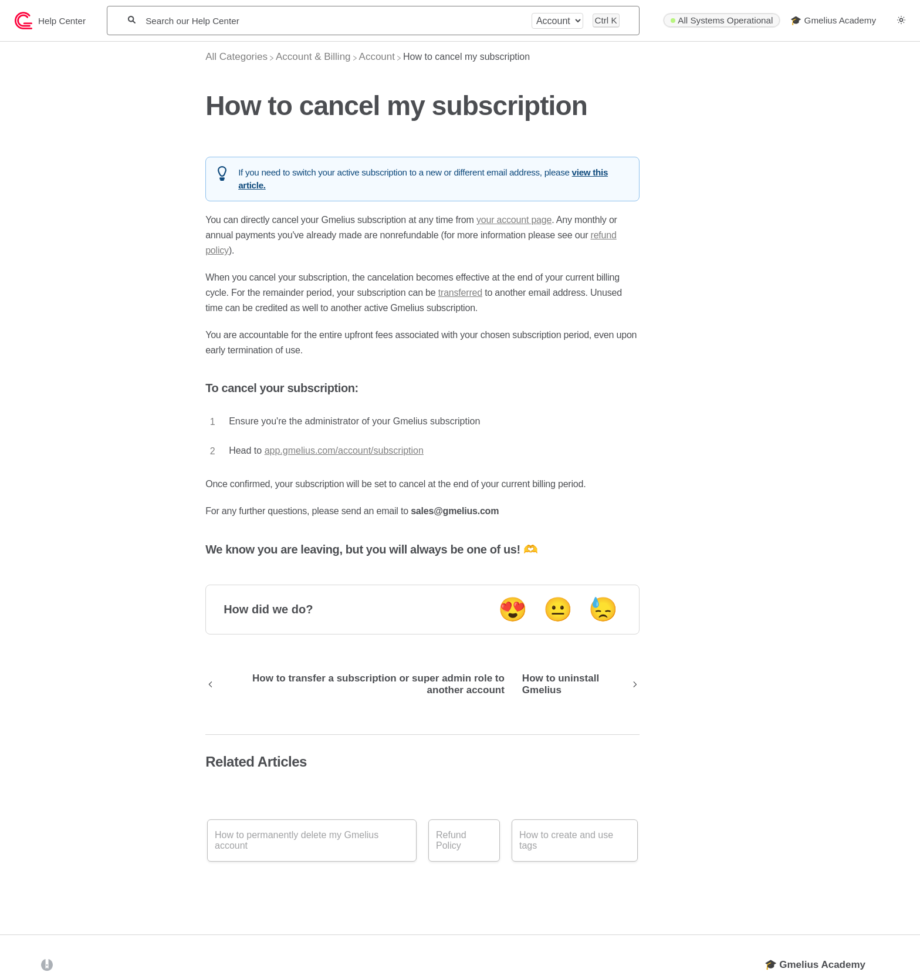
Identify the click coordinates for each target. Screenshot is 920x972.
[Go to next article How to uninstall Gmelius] (576, 684)
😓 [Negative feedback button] (603, 609)
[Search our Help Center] (333, 20)
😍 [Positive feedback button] (512, 609)
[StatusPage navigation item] (722, 20)
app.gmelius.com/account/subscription (344, 450)
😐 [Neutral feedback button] (558, 609)
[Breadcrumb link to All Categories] (236, 56)
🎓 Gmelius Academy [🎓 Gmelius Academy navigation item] (833, 20)
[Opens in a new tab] (47, 964)
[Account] (377, 56)
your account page (514, 220)
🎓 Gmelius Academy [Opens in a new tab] (815, 964)
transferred (460, 293)
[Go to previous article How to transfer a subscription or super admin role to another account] (359, 684)
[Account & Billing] (313, 56)
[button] (901, 20)
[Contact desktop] (886, 26)
